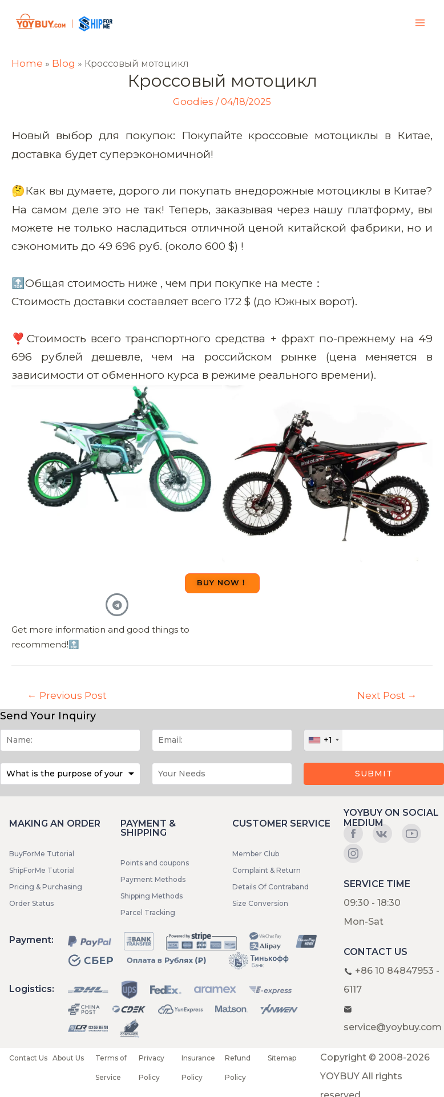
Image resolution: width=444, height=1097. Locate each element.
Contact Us (28, 1058)
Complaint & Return (266, 870)
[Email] (222, 740)
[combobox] (323, 740)
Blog (63, 63)
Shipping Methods (151, 896)
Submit (374, 773)
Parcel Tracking (147, 912)
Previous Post (67, 695)
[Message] (222, 774)
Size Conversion (260, 903)
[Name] (70, 740)
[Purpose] (70, 774)
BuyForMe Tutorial (41, 853)
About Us (68, 1058)
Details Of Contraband (270, 887)
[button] (222, 583)
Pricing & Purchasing (45, 887)
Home (27, 63)
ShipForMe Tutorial (42, 870)
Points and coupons (154, 863)
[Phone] (374, 740)
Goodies (193, 101)
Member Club (255, 853)
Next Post (387, 695)
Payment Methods (152, 879)
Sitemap (282, 1058)
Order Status (31, 903)
